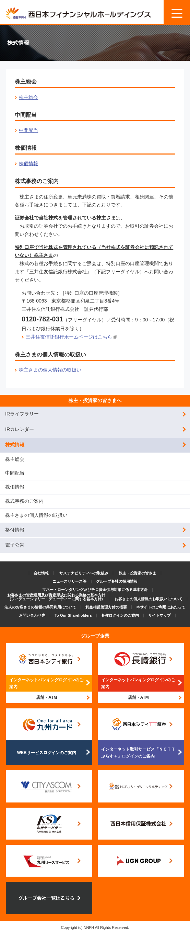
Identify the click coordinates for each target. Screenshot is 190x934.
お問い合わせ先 (32, 615)
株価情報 (28, 163)
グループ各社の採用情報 (117, 581)
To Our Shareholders (73, 615)
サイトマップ (159, 615)
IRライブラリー (22, 414)
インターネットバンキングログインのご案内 (46, 683)
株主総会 (28, 97)
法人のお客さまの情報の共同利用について (40, 607)
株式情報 (14, 444)
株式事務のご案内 (24, 501)
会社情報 (41, 573)
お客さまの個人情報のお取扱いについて (148, 599)
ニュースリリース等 (69, 581)
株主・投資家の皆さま (137, 573)
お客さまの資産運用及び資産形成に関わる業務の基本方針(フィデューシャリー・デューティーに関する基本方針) (56, 597)
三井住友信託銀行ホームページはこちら (69, 337)
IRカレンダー (19, 429)
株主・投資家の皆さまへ (95, 400)
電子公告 (14, 545)
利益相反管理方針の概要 (106, 607)
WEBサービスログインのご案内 (46, 752)
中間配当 (28, 130)
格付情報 (14, 530)
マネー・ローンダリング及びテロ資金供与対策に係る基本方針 (95, 590)
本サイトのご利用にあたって (160, 607)
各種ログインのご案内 (120, 615)
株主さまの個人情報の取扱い (50, 370)
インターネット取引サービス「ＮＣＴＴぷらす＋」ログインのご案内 (138, 753)
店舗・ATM (46, 697)
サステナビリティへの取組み (83, 573)
